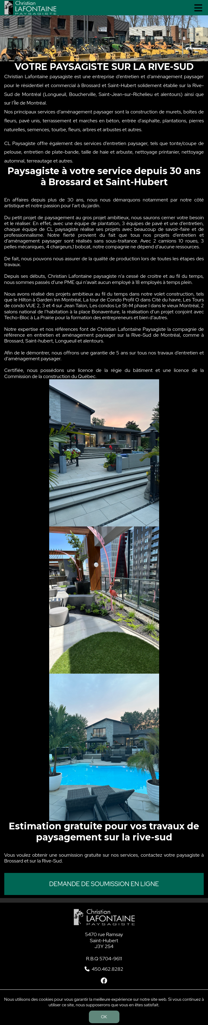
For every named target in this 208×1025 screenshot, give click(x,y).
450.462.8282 (107, 969)
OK (104, 1016)
